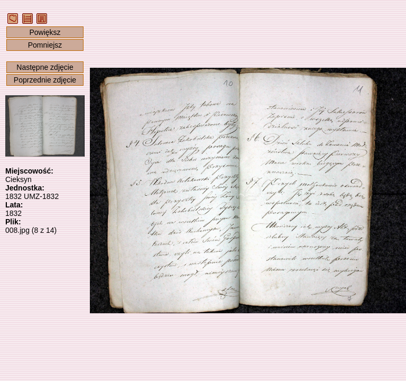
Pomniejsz (45, 45)
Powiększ (44, 32)
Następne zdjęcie (44, 67)
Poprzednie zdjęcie (45, 80)
